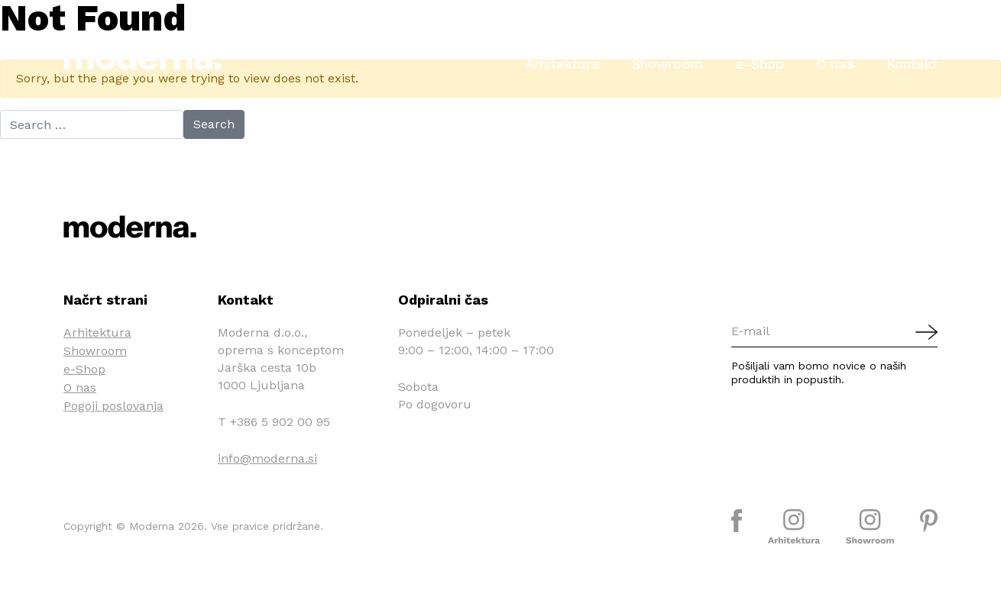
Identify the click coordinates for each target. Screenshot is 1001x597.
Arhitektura (562, 64)
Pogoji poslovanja (113, 406)
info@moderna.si (267, 458)
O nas (835, 64)
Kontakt (912, 64)
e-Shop (759, 64)
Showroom (667, 64)
